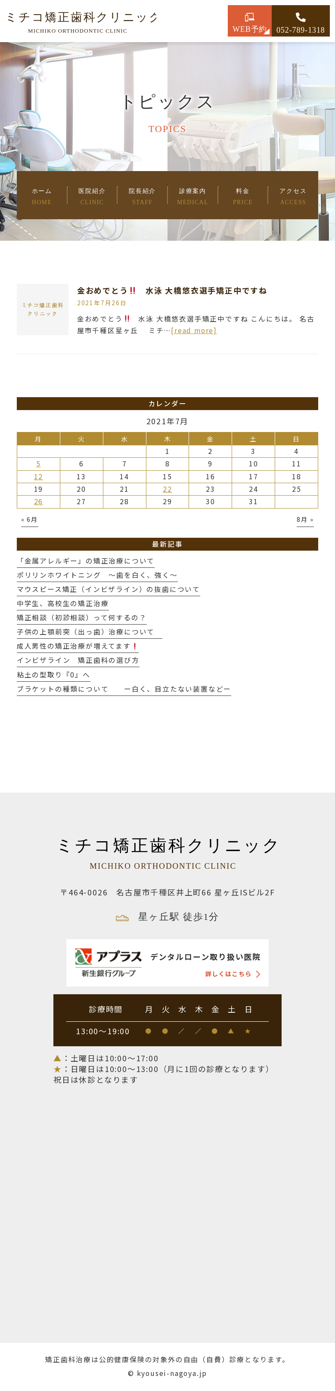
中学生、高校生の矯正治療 (63, 603)
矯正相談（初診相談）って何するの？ (82, 617)
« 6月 (29, 519)
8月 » (305, 519)
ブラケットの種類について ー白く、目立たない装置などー (124, 689)
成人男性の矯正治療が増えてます (77, 646)
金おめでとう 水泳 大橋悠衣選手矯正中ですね (172, 290)
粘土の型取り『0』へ (53, 675)
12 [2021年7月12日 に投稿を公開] (38, 476)
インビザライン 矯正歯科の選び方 (78, 660)
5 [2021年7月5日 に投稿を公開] (38, 464)
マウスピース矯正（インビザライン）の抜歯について (108, 589)
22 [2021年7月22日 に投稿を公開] (167, 489)
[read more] (194, 330)
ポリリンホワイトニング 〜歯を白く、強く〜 (97, 575)
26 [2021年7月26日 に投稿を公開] (38, 501)
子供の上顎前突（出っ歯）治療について (89, 632)
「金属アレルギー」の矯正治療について (86, 561)
